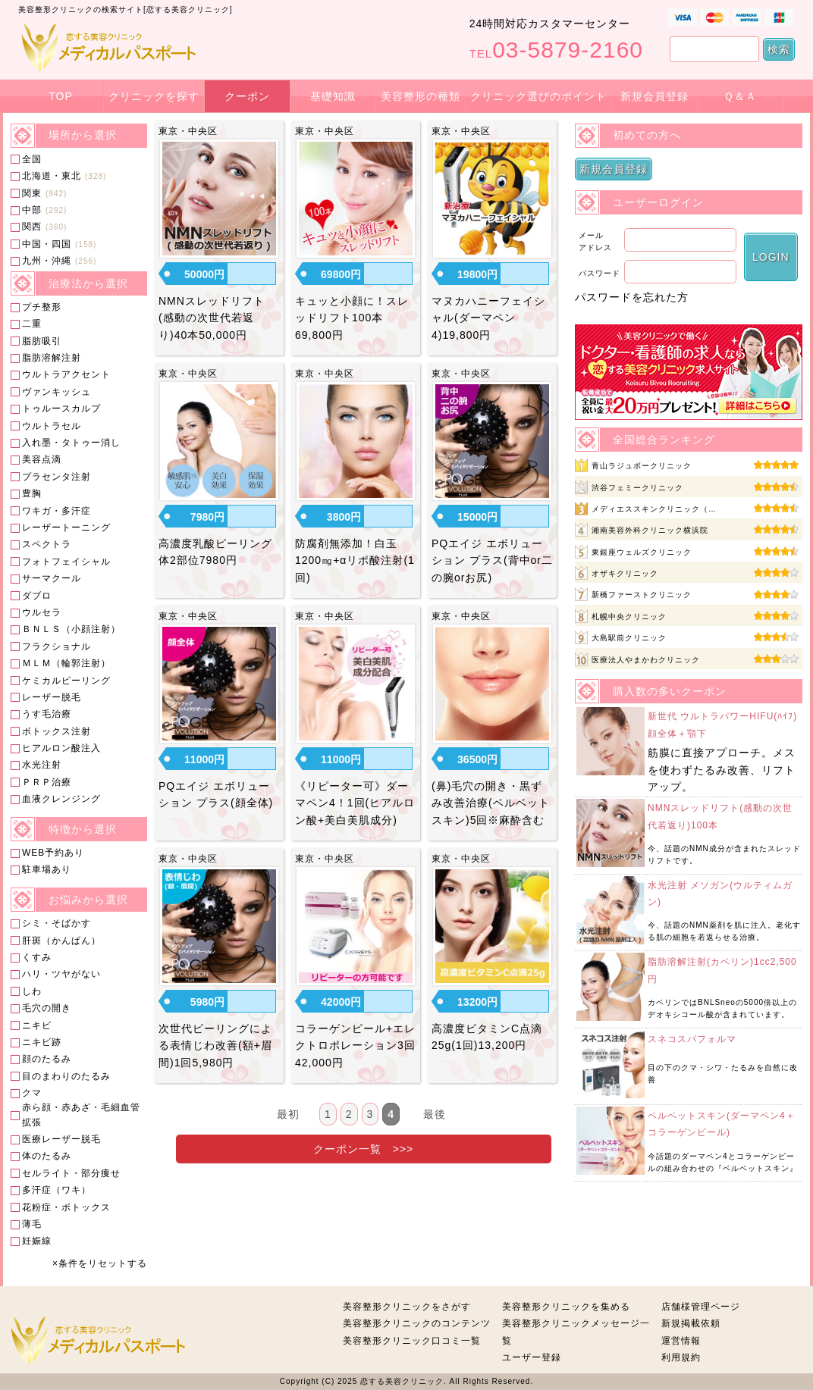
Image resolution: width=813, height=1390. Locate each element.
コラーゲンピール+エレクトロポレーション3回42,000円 (355, 1045)
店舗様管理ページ (700, 1306)
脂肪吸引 (41, 341)
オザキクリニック (625, 573)
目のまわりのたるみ (66, 1076)
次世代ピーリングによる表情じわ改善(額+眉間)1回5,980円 (215, 1045)
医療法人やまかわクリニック (646, 660)
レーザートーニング (66, 527)
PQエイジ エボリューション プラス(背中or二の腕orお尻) (492, 560)
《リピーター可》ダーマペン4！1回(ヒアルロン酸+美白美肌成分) (355, 803)
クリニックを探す (153, 96)
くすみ (37, 957)
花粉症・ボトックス (66, 1207)
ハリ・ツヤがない (61, 974)
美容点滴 (41, 459)
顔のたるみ (46, 1058)
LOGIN (770, 257)
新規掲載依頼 (690, 1323)
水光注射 (41, 764)
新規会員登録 (654, 96)
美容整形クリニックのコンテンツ (417, 1323)
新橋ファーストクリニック (642, 594)
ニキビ (37, 1025)
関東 (32, 193)
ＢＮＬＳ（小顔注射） (71, 629)
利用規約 (681, 1357)
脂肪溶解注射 (51, 357)
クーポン (247, 96)
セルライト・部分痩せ (71, 1173)
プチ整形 (41, 307)
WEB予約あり (53, 852)
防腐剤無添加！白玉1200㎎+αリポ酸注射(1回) (355, 560)
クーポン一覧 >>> (363, 1149)
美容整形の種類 (420, 96)
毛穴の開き (46, 1008)
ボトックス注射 (56, 731)
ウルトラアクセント (66, 374)
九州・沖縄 (46, 260)
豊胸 (32, 493)
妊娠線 (37, 1240)
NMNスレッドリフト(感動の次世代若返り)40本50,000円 (212, 318)
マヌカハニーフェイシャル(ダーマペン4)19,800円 (488, 318)
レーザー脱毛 (51, 697)
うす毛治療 (46, 714)
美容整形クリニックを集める (566, 1306)
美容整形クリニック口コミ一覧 (412, 1340)
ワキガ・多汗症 (56, 511)
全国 (32, 159)
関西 (32, 226)
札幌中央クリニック (629, 616)
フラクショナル (56, 646)
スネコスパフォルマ (692, 1039)
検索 (778, 49)
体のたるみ (46, 1156)
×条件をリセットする (99, 1263)
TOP (61, 96)
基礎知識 (333, 96)
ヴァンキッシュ (56, 392)
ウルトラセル (51, 426)
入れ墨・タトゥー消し (71, 442)
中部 (32, 210)
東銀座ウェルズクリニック (642, 552)
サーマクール (51, 578)
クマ (32, 1093)
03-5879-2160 (556, 49)
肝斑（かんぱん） (61, 940)
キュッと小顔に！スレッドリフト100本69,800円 (352, 318)
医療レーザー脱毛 (61, 1139)
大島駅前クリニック (629, 638)
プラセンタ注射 (56, 476)
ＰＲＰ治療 (46, 782)
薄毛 (32, 1224)
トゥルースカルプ (61, 408)
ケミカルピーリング (66, 680)
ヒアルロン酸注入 (61, 748)
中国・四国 (46, 244)
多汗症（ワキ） (56, 1190)
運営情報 (681, 1340)
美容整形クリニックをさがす (407, 1306)
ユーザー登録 (531, 1357)
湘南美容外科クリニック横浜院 (650, 530)
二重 (32, 323)
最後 (434, 1114)
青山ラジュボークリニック (642, 466)
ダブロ (37, 595)
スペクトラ (46, 544)
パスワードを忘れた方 (632, 297)
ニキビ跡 (41, 1042)
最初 (288, 1114)
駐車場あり (46, 869)
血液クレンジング (61, 799)
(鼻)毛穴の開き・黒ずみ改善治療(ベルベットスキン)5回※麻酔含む (491, 803)
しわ (32, 991)
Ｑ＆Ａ (740, 96)
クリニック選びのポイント (538, 96)
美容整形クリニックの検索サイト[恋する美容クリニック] (125, 9)
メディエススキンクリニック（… (654, 509)
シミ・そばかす (56, 923)
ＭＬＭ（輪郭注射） (66, 663)
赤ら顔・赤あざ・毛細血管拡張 (81, 1114)
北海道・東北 (51, 176)
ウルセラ (41, 612)
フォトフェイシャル (66, 561)
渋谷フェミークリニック (637, 488)
